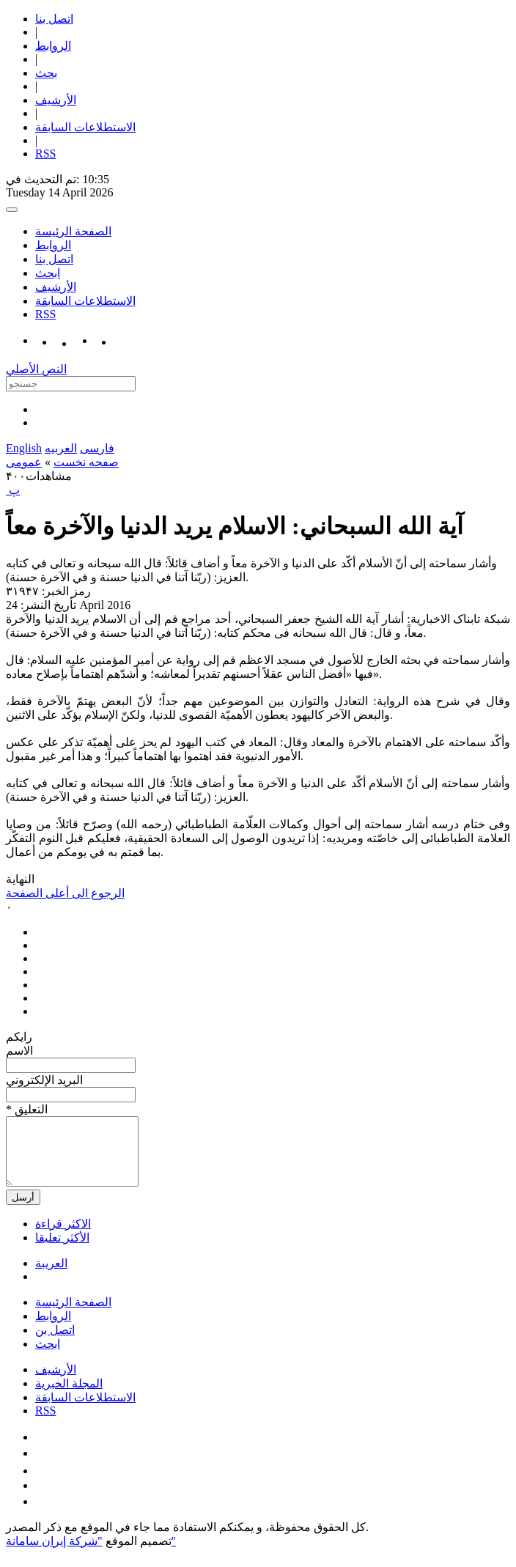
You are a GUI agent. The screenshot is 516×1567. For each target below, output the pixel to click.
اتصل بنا (54, 18)
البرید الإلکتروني (44, 1080)
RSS (45, 153)
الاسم (19, 1050)
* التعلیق (27, 1109)
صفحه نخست (86, 462)
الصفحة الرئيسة (73, 231)
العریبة (51, 1276)
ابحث (47, 273)
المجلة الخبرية (69, 1396)
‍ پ (13, 490)
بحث (46, 73)
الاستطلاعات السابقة (85, 127)
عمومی (24, 462)
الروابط (53, 46)
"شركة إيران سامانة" (91, 1554)
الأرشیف (55, 100)
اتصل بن (55, 1343)
